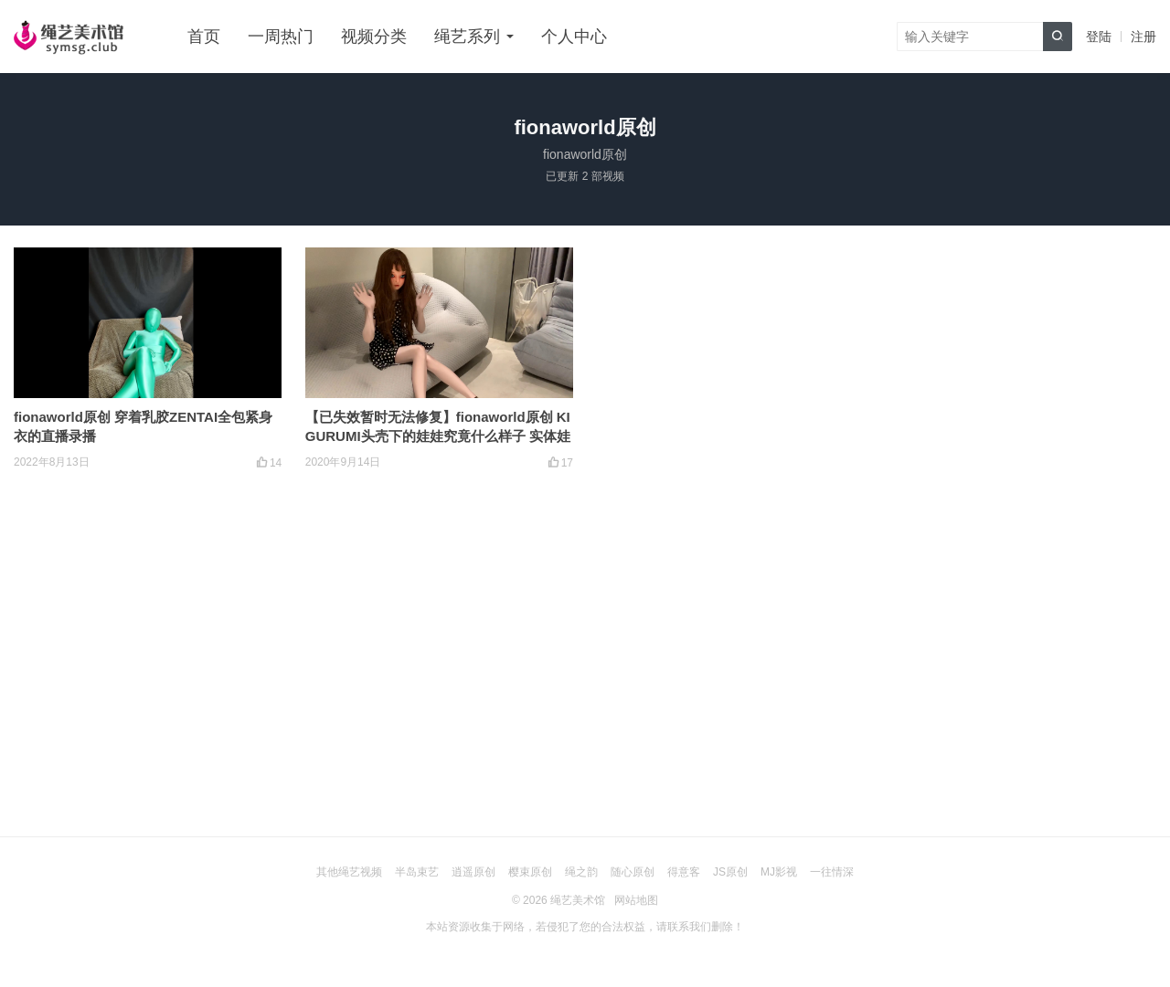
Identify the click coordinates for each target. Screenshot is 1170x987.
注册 (1143, 36)
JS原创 (730, 872)
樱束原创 (530, 872)
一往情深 (832, 872)
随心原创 (632, 872)
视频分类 (374, 36)
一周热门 (281, 36)
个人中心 (574, 36)
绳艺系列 (467, 36)
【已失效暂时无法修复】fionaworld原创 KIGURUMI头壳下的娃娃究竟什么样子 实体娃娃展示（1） (437, 436)
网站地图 (636, 900)
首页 (203, 36)
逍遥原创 (473, 872)
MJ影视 (778, 872)
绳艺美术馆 (577, 900)
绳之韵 (581, 872)
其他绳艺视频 (349, 872)
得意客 (683, 872)
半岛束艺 (417, 872)
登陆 (1099, 36)
